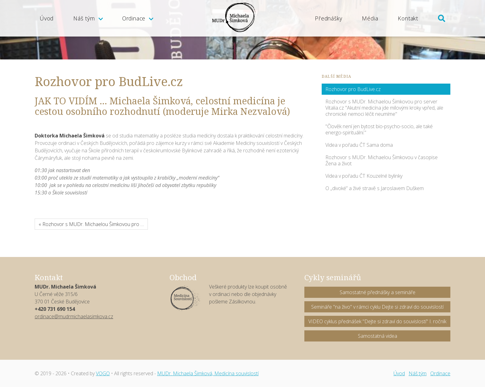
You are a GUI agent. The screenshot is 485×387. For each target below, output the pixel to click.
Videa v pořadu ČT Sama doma (359, 144)
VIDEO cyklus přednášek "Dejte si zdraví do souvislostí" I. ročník (377, 321)
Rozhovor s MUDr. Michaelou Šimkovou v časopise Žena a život (381, 160)
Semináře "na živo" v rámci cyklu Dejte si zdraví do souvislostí (377, 306)
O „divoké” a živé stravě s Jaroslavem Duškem (374, 188)
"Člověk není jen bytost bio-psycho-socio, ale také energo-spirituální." (379, 129)
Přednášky (328, 18)
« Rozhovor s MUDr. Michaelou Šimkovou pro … (91, 224)
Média (370, 18)
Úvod (47, 18)
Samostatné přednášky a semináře (377, 292)
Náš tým (84, 18)
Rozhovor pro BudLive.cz (353, 89)
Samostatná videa (377, 336)
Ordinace (133, 18)
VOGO (103, 373)
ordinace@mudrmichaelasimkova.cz (74, 316)
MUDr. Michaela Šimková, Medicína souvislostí (208, 373)
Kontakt (408, 18)
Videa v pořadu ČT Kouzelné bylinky (363, 175)
